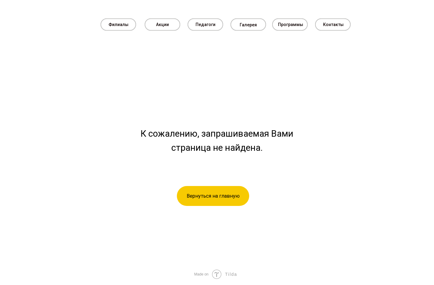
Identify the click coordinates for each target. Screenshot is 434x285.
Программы (290, 24)
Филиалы (118, 24)
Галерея (248, 24)
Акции (162, 24)
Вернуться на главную (213, 196)
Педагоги (205, 24)
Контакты (333, 24)
